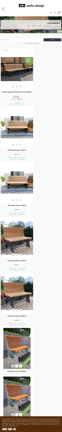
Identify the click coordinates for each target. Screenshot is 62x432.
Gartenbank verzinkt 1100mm (46, 194)
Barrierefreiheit (31, 402)
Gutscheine (31, 374)
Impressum (31, 399)
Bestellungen (31, 364)
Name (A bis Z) (21, 39)
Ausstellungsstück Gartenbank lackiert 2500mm (15, 89)
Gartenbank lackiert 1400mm (15, 194)
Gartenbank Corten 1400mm (15, 143)
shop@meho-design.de (31, 349)
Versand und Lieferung (31, 396)
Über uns (30, 386)
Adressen (31, 371)
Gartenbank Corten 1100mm (46, 88)
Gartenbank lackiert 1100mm (46, 143)
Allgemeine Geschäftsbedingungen (31, 389)
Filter (52, 39)
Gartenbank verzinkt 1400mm (15, 246)
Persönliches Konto (31, 361)
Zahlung (31, 392)
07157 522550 (31, 344)
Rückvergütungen (31, 367)
